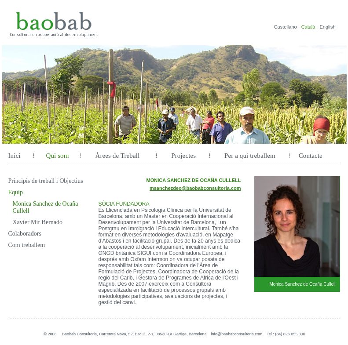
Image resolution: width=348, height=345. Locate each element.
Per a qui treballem (249, 155)
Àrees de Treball (117, 155)
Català (308, 26)
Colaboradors (24, 233)
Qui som (57, 155)
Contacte (310, 155)
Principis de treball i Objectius (45, 181)
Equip (15, 192)
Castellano (285, 26)
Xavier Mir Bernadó (38, 222)
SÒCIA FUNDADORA (124, 204)
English (327, 26)
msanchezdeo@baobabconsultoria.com (195, 188)
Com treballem (26, 245)
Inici (14, 155)
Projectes (183, 155)
